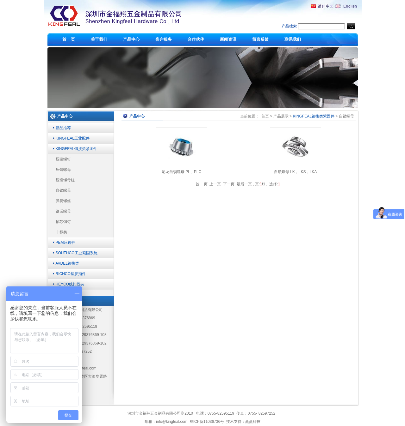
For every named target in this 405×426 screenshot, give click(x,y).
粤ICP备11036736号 (207, 421)
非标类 (61, 232)
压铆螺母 (63, 169)
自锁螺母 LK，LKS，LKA (295, 172)
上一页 (215, 184)
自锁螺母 (63, 190)
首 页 (68, 39)
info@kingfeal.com (171, 421)
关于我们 (99, 39)
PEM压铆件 (65, 242)
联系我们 (292, 39)
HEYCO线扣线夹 (70, 284)
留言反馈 (260, 39)
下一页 (228, 184)
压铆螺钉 (63, 159)
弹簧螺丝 (63, 201)
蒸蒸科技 (252, 421)
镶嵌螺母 (63, 211)
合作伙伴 (196, 39)
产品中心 (131, 39)
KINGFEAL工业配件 (73, 138)
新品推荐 (63, 128)
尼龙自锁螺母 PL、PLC (181, 172)
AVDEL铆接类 (67, 263)
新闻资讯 (228, 39)
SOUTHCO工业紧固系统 (76, 253)
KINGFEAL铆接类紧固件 (76, 149)
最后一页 (244, 184)
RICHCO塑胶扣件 (71, 274)
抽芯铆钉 (63, 221)
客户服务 (163, 39)
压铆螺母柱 (65, 180)
